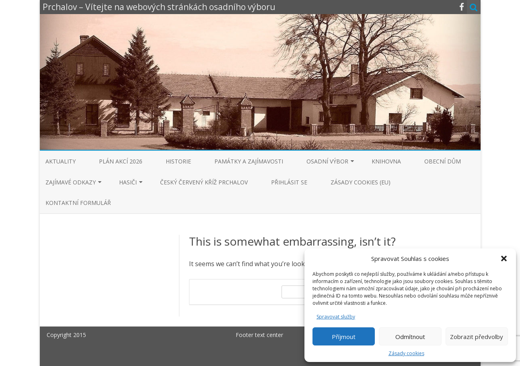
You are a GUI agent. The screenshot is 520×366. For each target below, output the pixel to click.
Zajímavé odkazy (70, 182)
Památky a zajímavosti (248, 161)
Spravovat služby (336, 316)
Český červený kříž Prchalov (204, 182)
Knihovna (386, 161)
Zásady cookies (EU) (361, 182)
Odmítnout (410, 337)
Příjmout (344, 337)
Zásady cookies (406, 353)
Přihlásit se (289, 182)
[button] (504, 258)
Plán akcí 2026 (120, 161)
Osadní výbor (327, 161)
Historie (178, 161)
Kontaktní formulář (78, 203)
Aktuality (60, 161)
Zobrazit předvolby (476, 337)
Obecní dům (442, 161)
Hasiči (128, 182)
